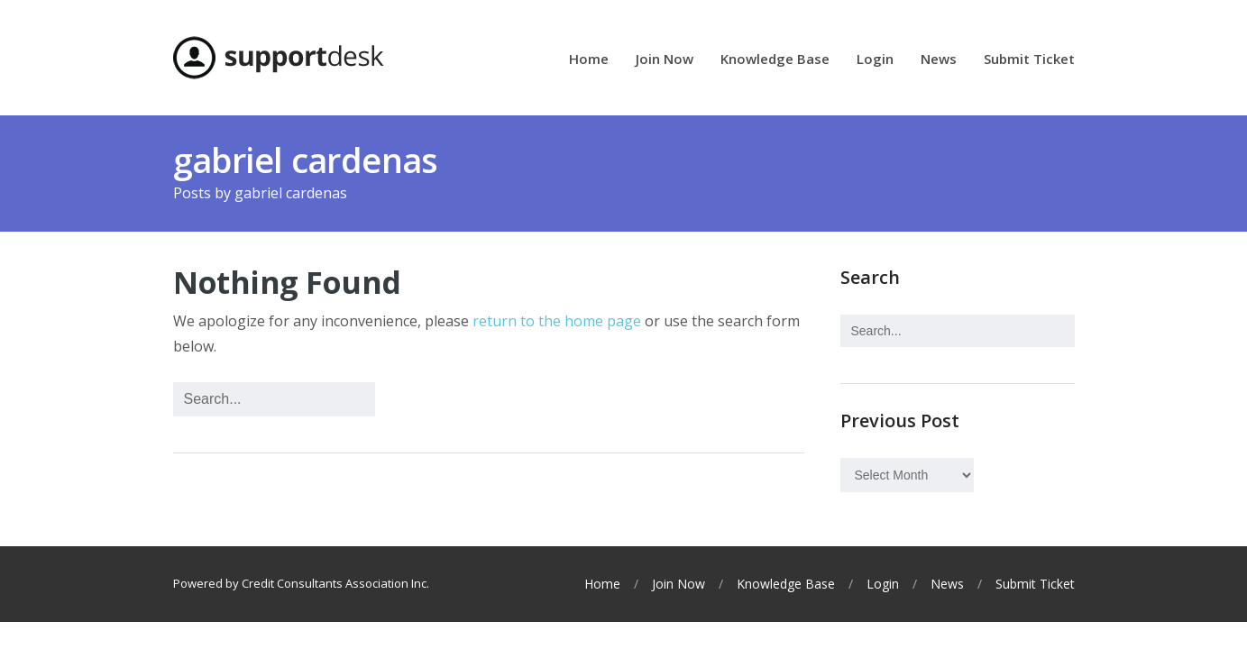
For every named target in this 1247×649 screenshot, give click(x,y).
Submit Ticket (1029, 60)
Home (589, 60)
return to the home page (556, 321)
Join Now (664, 60)
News (939, 60)
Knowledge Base (775, 60)
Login (875, 60)
